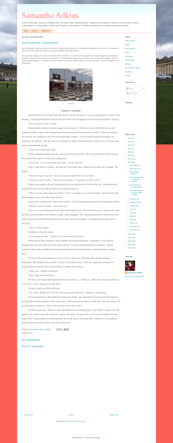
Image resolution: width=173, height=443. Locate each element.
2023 (130, 138)
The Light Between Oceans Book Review (136, 192)
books (127, 52)
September (134, 202)
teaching (128, 72)
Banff (127, 45)
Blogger (98, 438)
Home (71, 415)
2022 (130, 142)
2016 (130, 162)
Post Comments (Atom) (76, 421)
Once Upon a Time (132, 68)
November (134, 169)
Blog (25, 31)
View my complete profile (134, 276)
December (134, 165)
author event (130, 41)
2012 (130, 244)
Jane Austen (130, 60)
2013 (130, 241)
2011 (130, 248)
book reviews (130, 48)
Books (34, 31)
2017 (130, 159)
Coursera (102, 48)
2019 (130, 152)
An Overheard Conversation (135, 186)
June (132, 213)
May (132, 216)
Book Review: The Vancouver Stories (136, 179)
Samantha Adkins (50, 15)
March (132, 223)
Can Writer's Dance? (134, 173)
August (133, 206)
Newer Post (28, 415)
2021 (130, 145)
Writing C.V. (46, 31)
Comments (132, 93)
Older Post (114, 415)
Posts (130, 89)
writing (30, 333)
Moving (128, 64)
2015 (130, 234)
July (132, 209)
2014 (130, 238)
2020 (130, 149)
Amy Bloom (65, 56)
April (132, 220)
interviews (129, 56)
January (133, 230)
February (133, 226)
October (133, 199)
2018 (130, 155)
